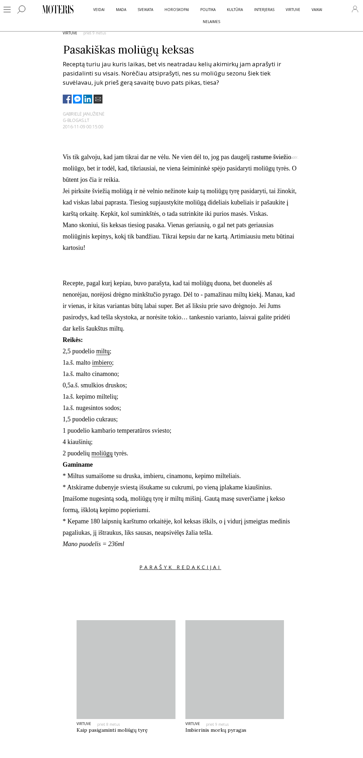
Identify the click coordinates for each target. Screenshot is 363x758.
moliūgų (102, 453)
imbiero (102, 362)
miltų (103, 351)
